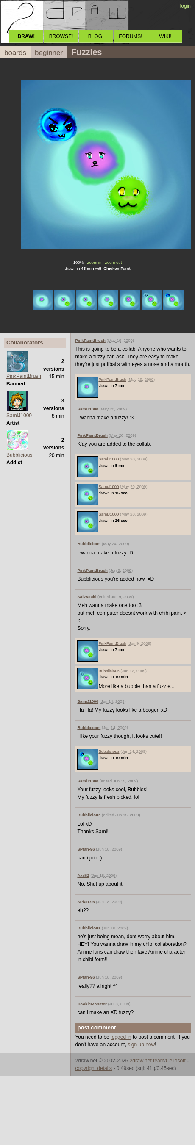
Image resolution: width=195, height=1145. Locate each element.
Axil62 (83, 875)
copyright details (93, 1068)
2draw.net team (147, 1061)
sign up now (141, 1045)
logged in (121, 1037)
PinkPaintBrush (23, 376)
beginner (49, 53)
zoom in (94, 262)
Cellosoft (176, 1061)
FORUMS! (130, 36)
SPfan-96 (86, 849)
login (185, 6)
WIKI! (165, 36)
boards (15, 53)
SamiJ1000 (19, 416)
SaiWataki (86, 596)
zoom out (113, 262)
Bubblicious (19, 455)
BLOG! (96, 36)
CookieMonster (91, 1003)
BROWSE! (61, 36)
